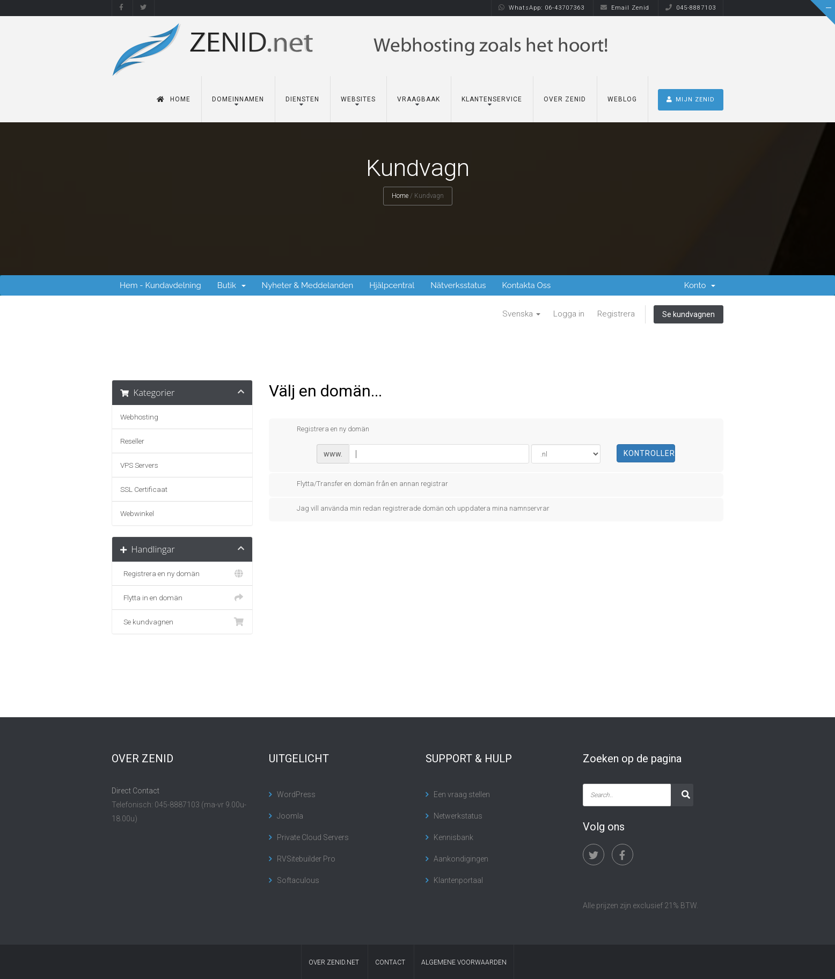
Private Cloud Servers (313, 837)
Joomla (290, 816)
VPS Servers (139, 465)
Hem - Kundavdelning (160, 285)
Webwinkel (137, 513)
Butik (231, 285)
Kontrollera (650, 453)
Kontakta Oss (526, 285)
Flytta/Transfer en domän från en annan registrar (364, 484)
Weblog (622, 99)
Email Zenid (624, 7)
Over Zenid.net (334, 962)
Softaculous (298, 880)
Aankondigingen (461, 859)
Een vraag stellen (462, 794)
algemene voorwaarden (464, 962)
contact (390, 962)
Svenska (521, 314)
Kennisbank (453, 837)
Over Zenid (565, 99)
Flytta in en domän (182, 597)
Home (174, 99)
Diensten (302, 99)
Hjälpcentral (391, 285)
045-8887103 (690, 7)
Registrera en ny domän (182, 573)
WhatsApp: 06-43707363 (541, 7)
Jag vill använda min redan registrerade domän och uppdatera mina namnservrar (415, 509)
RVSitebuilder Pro (306, 859)
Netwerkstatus (458, 816)
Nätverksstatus (458, 285)
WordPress (296, 794)
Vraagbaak (418, 99)
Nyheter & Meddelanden (308, 285)
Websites (358, 99)
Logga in (568, 314)
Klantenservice (492, 99)
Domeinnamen (238, 99)
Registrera (616, 314)
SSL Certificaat (143, 489)
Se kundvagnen (688, 314)
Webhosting (139, 417)
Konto (699, 285)
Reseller (132, 441)
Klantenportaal (458, 880)
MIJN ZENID (690, 99)
